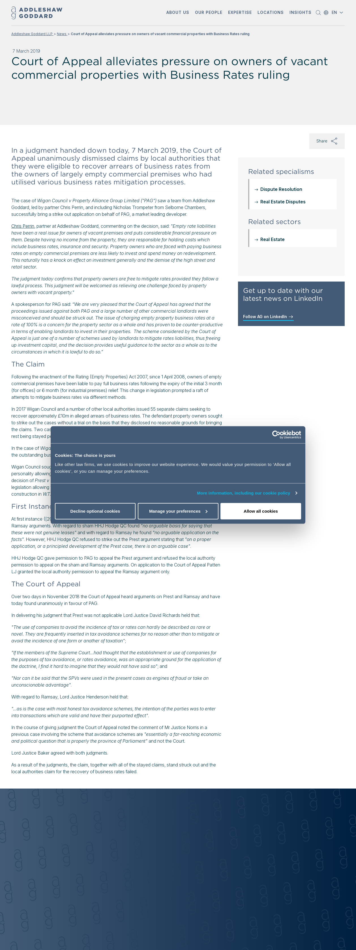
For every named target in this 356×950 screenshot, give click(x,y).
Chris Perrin (22, 226)
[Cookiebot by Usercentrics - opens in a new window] (276, 435)
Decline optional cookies (95, 510)
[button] (178, 13)
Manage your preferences (178, 510)
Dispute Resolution (281, 189)
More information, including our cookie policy (243, 493)
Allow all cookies (261, 510)
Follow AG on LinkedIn (268, 316)
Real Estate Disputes (283, 202)
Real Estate (272, 239)
